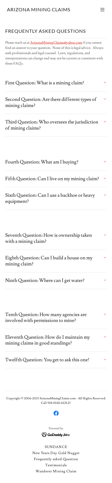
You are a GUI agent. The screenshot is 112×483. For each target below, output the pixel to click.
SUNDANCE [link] (56, 447)
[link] (38, 10)
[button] (102, 9)
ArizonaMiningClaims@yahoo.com (56, 42)
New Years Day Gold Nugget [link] (55, 453)
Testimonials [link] (56, 465)
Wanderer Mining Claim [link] (56, 471)
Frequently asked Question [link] (56, 459)
